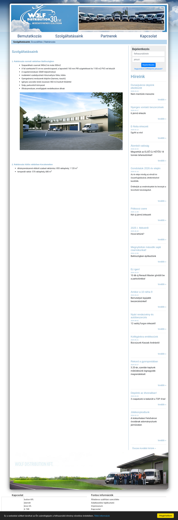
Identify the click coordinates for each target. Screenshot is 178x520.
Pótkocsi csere (139, 208)
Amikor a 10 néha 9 (141, 292)
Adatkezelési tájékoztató (102, 503)
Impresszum (97, 506)
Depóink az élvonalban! (144, 393)
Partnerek (109, 36)
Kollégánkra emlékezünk (144, 336)
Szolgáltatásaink (69, 36)
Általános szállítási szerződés (105, 499)
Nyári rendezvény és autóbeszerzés (142, 316)
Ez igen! (135, 269)
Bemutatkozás (29, 36)
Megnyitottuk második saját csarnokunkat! (146, 248)
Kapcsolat (148, 36)
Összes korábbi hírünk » (144, 448)
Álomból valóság (140, 145)
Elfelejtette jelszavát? (154, 69)
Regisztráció (139, 69)
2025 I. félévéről (140, 228)
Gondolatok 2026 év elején (145, 168)
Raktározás (49, 42)
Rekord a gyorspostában (144, 361)
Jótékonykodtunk (140, 412)
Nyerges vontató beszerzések (147, 107)
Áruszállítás (37, 42)
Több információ (102, 515)
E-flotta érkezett (139, 126)
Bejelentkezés (148, 65)
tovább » (162, 99)
